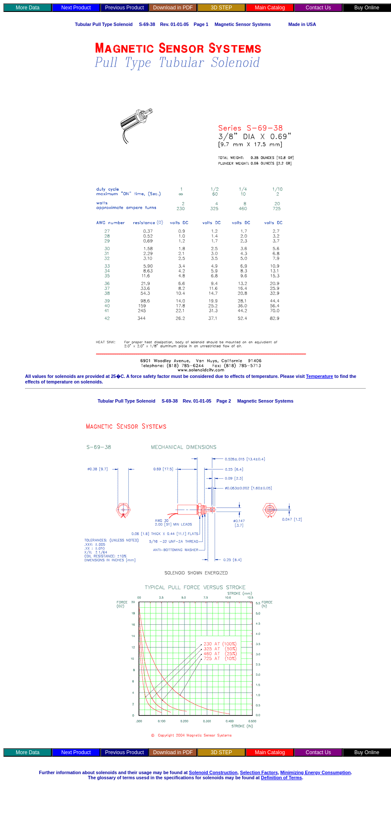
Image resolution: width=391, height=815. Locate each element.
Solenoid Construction (213, 772)
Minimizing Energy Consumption (315, 772)
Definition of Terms (281, 777)
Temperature (319, 376)
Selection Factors (259, 772)
